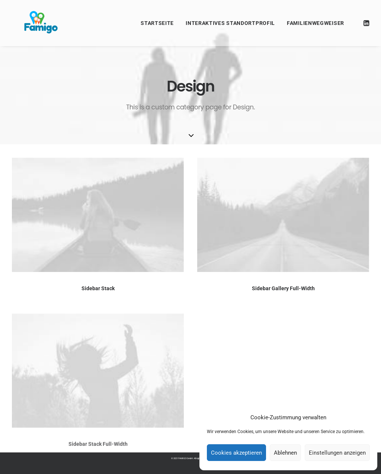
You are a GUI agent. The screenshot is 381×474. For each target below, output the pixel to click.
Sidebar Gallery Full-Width (283, 289)
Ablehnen (285, 452)
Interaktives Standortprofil (230, 23)
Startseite (157, 23)
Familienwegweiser (315, 23)
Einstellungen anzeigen (337, 452)
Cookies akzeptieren (236, 452)
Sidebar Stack (98, 288)
